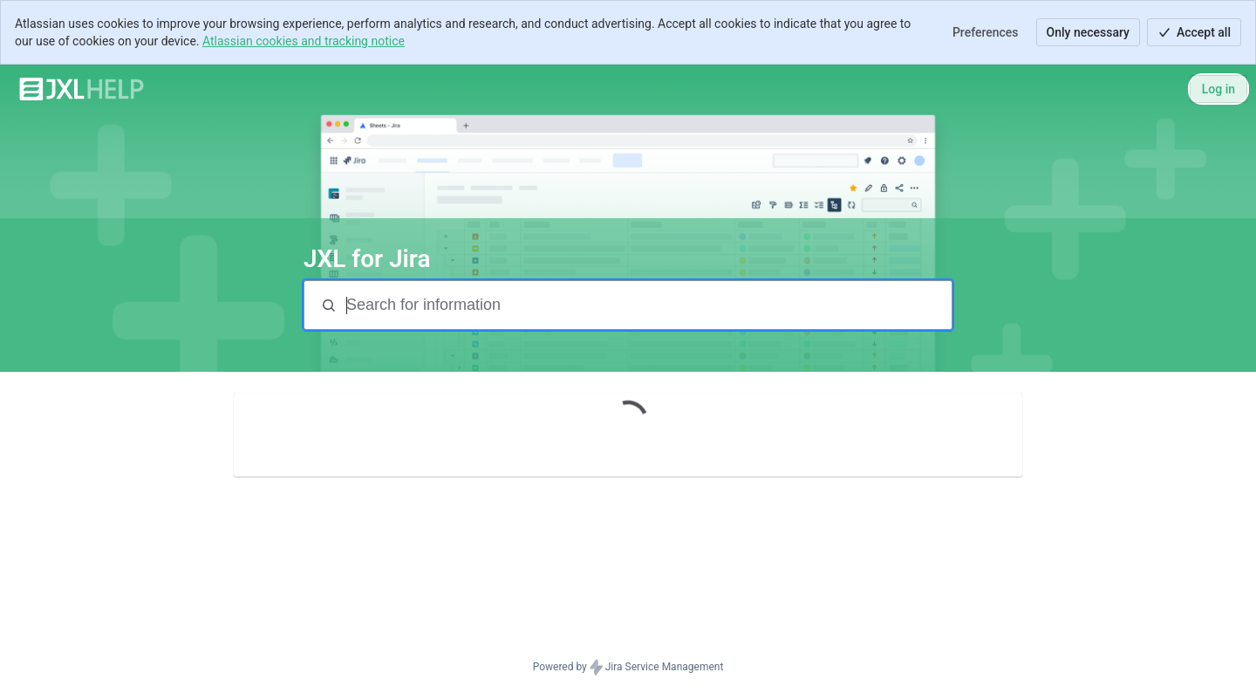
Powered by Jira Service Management (628, 667)
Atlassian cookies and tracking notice (303, 41)
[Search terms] (647, 305)
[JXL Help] (81, 89)
